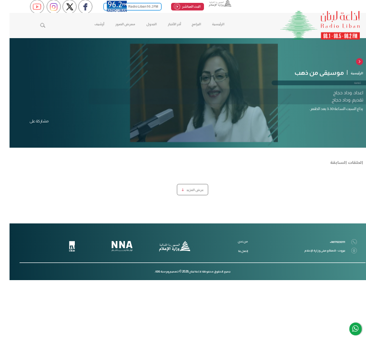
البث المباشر (178, 6)
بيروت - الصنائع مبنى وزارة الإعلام (321, 250)
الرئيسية (209, 24)
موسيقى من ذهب (310, 72)
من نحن (233, 241)
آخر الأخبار (165, 24)
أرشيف (90, 24)
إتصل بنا (233, 250)
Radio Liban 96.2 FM (123, 6)
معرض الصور (116, 24)
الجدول (142, 24)
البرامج (187, 24)
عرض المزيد (183, 190)
